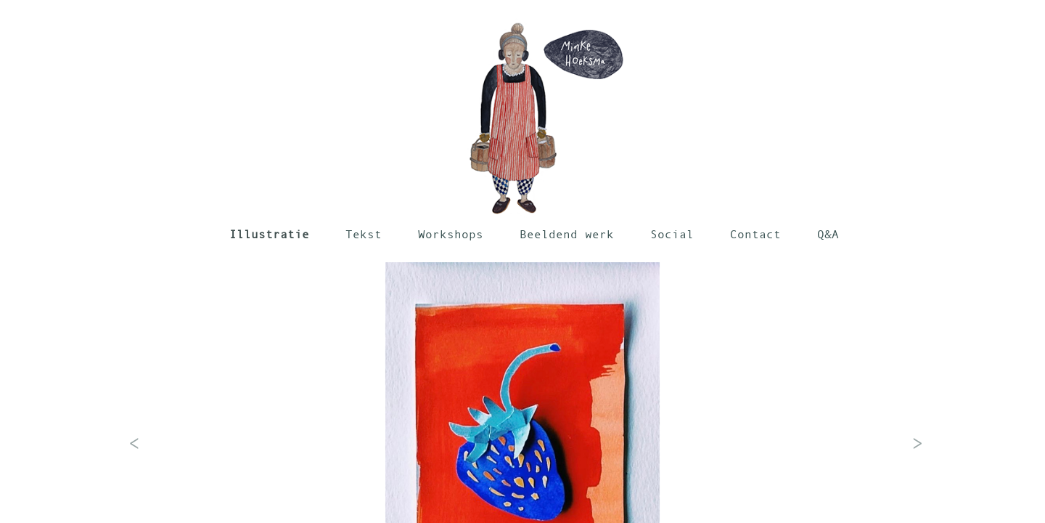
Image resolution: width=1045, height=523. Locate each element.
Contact (755, 233)
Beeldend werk (567, 233)
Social (672, 233)
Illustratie (269, 233)
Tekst (363, 233)
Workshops (450, 233)
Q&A (828, 233)
